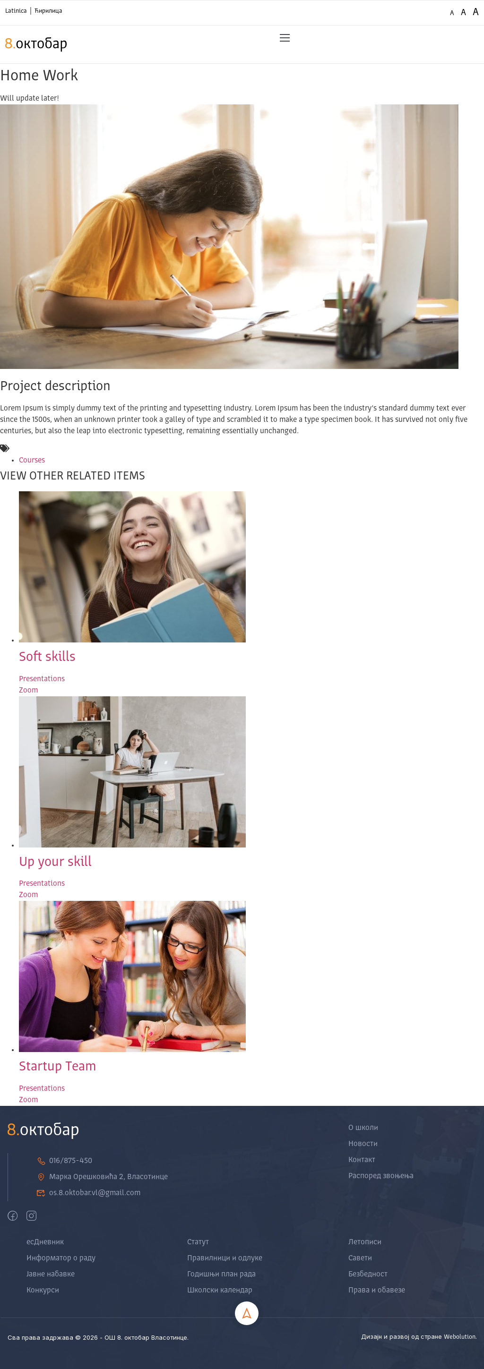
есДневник (45, 1242)
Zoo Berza (55, 1349)
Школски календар (219, 1290)
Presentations (42, 679)
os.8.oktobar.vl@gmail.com (88, 1193)
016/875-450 (64, 1161)
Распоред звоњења (381, 1176)
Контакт (361, 1160)
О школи (363, 1128)
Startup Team (57, 1067)
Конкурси (42, 1290)
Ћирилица (48, 11)
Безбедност (368, 1274)
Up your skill (55, 862)
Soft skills (47, 657)
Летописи (364, 1242)
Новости (363, 1144)
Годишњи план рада (221, 1274)
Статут (198, 1242)
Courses (32, 460)
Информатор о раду (60, 1258)
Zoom (28, 690)
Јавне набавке (50, 1274)
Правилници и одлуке (224, 1258)
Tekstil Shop (23, 1349)
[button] (284, 38)
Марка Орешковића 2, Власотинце (102, 1177)
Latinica (16, 11)
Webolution (459, 1337)
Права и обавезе (376, 1290)
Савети (360, 1258)
